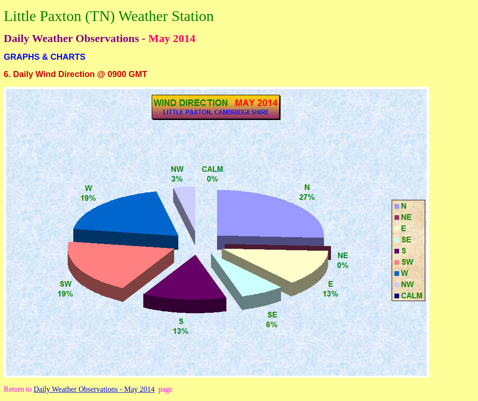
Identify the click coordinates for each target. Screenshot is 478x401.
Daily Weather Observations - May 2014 (94, 389)
